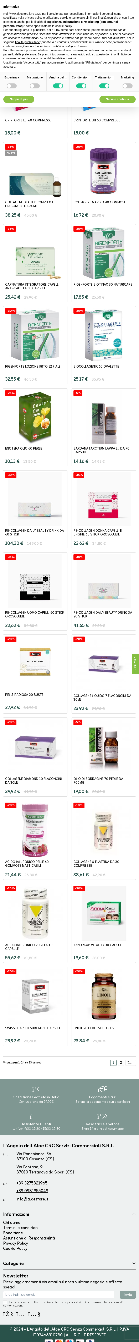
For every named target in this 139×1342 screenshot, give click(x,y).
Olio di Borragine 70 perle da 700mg (98, 781)
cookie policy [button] (63, 26)
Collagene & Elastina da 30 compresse (96, 864)
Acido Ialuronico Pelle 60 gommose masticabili (27, 864)
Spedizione (13, 1233)
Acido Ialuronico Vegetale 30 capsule (30, 947)
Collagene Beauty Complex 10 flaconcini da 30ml (30, 204)
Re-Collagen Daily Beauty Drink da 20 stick (102, 614)
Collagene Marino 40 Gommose (99, 202)
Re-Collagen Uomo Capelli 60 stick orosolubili (34, 614)
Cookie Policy (15, 1248)
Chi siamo (11, 1222)
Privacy (63, 1302)
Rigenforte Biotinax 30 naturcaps (102, 284)
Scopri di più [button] (19, 99)
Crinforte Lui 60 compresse (96, 120)
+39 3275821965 (31, 1183)
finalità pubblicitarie (27, 42)
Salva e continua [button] (117, 99)
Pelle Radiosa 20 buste (24, 695)
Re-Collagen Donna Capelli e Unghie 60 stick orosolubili (97, 532)
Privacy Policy (15, 1243)
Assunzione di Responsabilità (29, 1238)
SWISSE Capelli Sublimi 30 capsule (33, 1028)
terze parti (67, 30)
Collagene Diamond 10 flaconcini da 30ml (33, 781)
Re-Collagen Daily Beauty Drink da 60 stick (34, 532)
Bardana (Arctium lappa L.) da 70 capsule (101, 450)
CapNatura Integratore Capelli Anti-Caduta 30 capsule (32, 286)
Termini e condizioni (20, 1228)
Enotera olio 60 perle (23, 448)
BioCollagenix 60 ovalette (96, 366)
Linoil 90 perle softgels (93, 1028)
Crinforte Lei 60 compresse (28, 120)
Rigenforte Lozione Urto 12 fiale (33, 366)
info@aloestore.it (32, 1199)
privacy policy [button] (33, 17)
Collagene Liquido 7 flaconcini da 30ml (102, 698)
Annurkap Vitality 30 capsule (98, 945)
